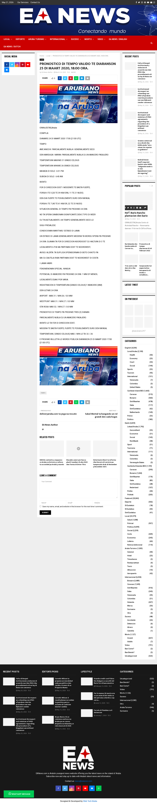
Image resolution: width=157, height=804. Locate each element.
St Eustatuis (129, 505)
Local (7, 39)
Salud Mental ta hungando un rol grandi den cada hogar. (101, 415)
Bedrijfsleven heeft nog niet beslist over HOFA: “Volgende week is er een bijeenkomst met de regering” (145, 166)
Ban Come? (129, 649)
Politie (129, 491)
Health (132, 355)
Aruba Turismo (36, 39)
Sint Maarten (135, 401)
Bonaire (133, 398)
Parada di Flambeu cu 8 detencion (103, 711)
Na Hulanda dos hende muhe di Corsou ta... (131, 246)
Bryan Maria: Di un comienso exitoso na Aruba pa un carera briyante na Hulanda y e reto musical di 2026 (64, 721)
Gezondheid (135, 430)
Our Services (22, 2)
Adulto (130, 642)
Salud (129, 520)
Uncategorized (131, 656)
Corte (129, 534)
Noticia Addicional (134, 545)
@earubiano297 (138, 331)
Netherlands (135, 412)
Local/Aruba (132, 351)
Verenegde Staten (137, 462)
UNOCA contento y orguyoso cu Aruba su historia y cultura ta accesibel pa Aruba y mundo (52, 462)
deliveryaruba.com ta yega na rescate (58, 414)
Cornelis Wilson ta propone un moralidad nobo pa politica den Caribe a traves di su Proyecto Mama (64, 683)
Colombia (134, 384)
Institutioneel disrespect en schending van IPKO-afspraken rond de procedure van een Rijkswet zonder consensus (145, 96)
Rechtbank (134, 441)
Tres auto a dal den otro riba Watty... (131, 268)
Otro (129, 613)
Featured (128, 498)
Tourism (130, 373)
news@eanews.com (83, 781)
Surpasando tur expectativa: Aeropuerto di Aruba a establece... (145, 270)
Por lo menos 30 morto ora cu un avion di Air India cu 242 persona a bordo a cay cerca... (104, 696)
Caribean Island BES (135, 391)
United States (135, 387)
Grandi (130, 638)
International (132, 376)
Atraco (130, 627)
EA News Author (47, 72)
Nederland (134, 487)
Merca (129, 606)
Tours (129, 566)
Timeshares (132, 559)
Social (132, 366)
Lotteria (130, 541)
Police (129, 416)
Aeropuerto (132, 573)
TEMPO (43, 393)
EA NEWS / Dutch (12, 46)
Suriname (131, 609)
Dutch (127, 423)
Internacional (57, 39)
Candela (130, 631)
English (128, 348)
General (130, 552)
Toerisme (131, 448)
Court (132, 362)
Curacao (133, 394)
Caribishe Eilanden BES (136, 466)
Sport (129, 445)
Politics (130, 419)
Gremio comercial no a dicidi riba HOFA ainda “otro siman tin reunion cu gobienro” (145, 145)
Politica (130, 527)
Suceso (75, 39)
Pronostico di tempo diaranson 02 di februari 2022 (145, 247)
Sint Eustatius (135, 409)
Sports (130, 369)
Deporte (20, 39)
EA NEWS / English (118, 39)
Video (100, 39)
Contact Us (35, 2)
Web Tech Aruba (90, 801)
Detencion (131, 624)
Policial (130, 523)
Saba (132, 405)
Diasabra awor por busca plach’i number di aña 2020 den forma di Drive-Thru (77, 462)
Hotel (129, 556)
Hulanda (130, 602)
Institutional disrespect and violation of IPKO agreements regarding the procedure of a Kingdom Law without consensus (144, 121)
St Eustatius (129, 509)
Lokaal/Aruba (132, 427)
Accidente (131, 620)
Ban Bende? (129, 652)
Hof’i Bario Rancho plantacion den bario (136, 214)
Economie (134, 434)
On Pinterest (131, 299)
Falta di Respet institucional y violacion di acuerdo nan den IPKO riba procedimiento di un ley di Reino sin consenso (145, 71)
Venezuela (134, 380)
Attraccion (131, 570)
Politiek (130, 495)
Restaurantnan (133, 563)
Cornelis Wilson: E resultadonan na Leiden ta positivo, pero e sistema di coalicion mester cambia (64, 702)
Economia (131, 538)
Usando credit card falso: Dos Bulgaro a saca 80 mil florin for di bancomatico (104, 680)
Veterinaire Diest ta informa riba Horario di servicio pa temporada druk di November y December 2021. (105, 463)
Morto (88, 39)
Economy (133, 358)
